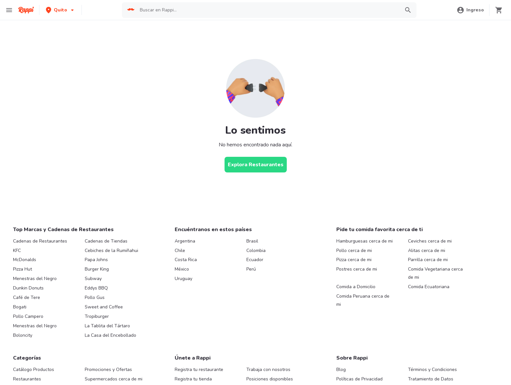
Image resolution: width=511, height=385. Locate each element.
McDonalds (24, 260)
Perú (251, 269)
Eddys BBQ (96, 288)
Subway (93, 278)
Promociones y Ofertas (108, 369)
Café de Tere (26, 297)
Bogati (19, 307)
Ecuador (254, 260)
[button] (60, 10)
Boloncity (22, 335)
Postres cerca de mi (356, 269)
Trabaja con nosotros (268, 369)
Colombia (256, 250)
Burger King (97, 269)
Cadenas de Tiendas (106, 241)
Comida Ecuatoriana (428, 287)
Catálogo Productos (33, 369)
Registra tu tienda (193, 379)
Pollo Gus (95, 297)
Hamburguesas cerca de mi (364, 241)
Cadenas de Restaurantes (40, 241)
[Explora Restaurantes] (256, 164)
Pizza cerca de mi (354, 260)
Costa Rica (186, 260)
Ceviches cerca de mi (430, 241)
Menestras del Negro (35, 278)
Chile (180, 250)
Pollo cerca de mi (354, 250)
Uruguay (183, 278)
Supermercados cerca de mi (113, 379)
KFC (17, 250)
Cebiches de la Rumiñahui (111, 250)
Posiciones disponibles (269, 379)
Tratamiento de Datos (430, 379)
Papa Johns (96, 260)
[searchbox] (268, 10)
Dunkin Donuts (28, 288)
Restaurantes (27, 379)
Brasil (252, 241)
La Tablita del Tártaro (107, 326)
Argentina (185, 241)
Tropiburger (97, 316)
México (182, 269)
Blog (341, 369)
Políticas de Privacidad (359, 379)
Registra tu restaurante (199, 369)
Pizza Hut (22, 269)
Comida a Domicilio (355, 287)
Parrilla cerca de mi (428, 260)
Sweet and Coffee (104, 307)
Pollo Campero (28, 316)
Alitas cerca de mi (426, 250)
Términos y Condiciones (432, 369)
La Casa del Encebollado (110, 335)
